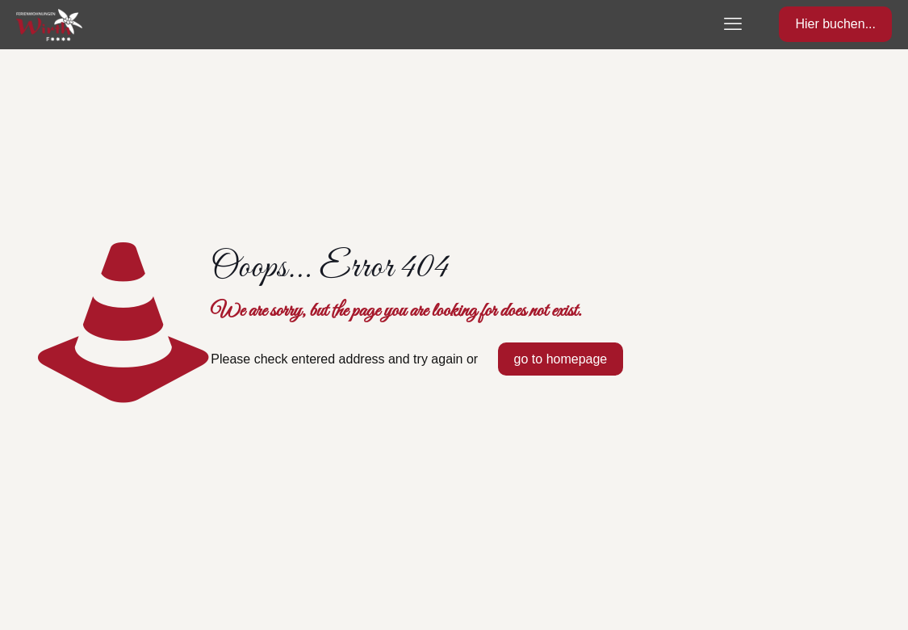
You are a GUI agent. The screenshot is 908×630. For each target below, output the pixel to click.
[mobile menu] (733, 24)
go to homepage (561, 359)
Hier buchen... (835, 24)
